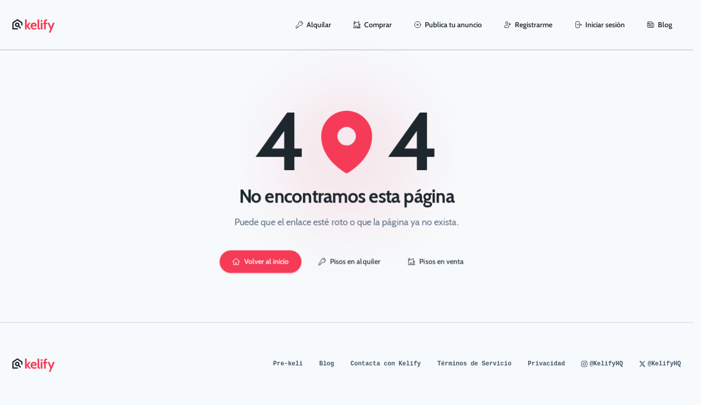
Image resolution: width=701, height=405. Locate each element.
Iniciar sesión (599, 24)
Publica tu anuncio (448, 24)
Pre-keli (288, 363)
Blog (659, 24)
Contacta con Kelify (386, 363)
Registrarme (528, 24)
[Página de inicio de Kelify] (34, 24)
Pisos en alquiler (349, 261)
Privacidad (546, 363)
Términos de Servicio (474, 363)
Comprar (372, 24)
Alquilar (313, 24)
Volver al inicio (260, 261)
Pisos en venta (435, 261)
